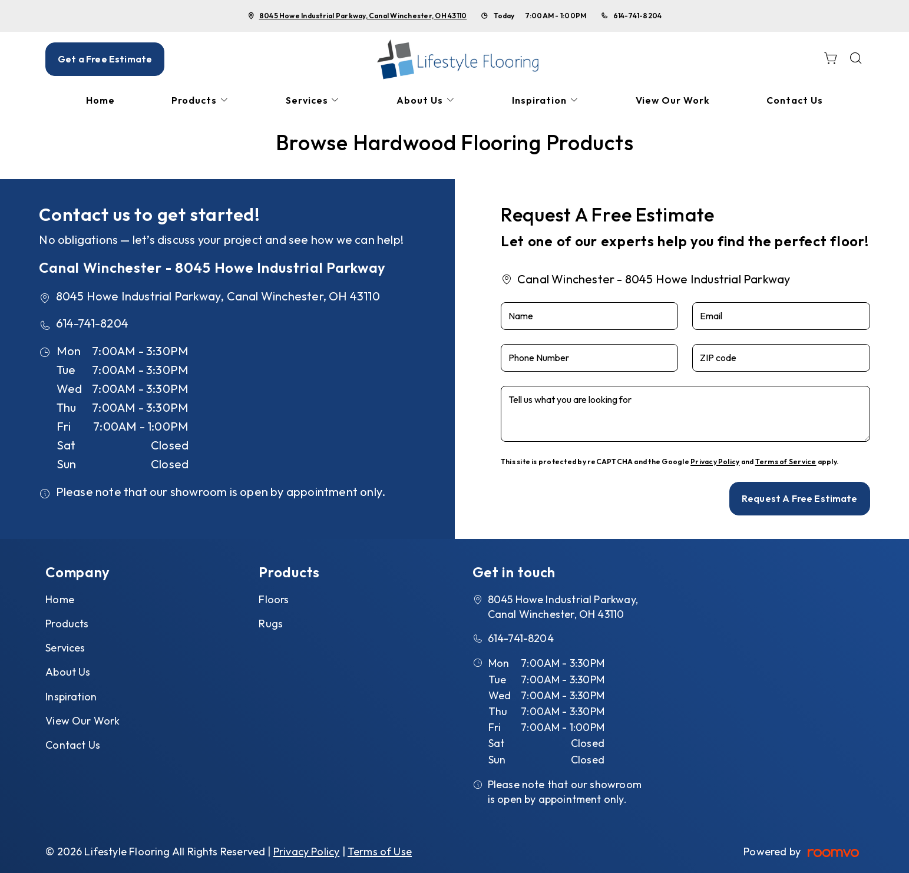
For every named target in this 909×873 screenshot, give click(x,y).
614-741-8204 (637, 15)
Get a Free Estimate (105, 59)
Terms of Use (380, 851)
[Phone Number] (589, 358)
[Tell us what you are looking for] (685, 414)
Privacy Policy (714, 461)
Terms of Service (786, 461)
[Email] (781, 316)
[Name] (589, 316)
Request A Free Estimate (800, 498)
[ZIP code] (781, 358)
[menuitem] (100, 100)
